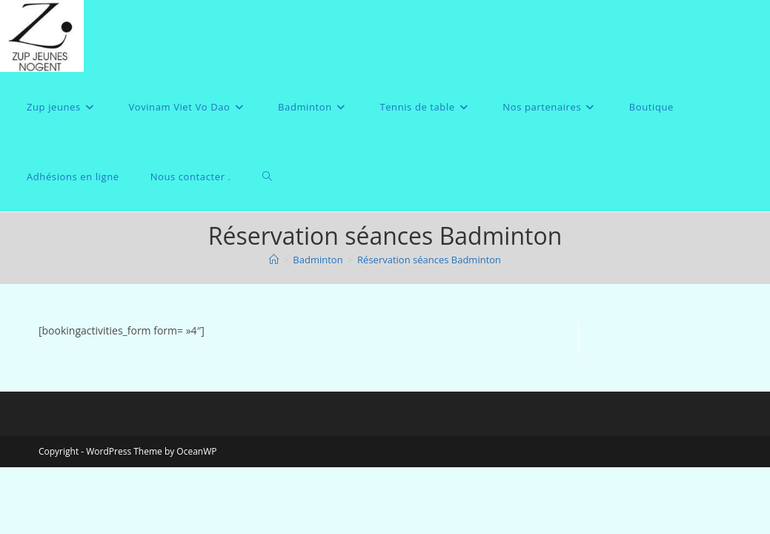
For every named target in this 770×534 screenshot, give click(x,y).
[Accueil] (274, 259)
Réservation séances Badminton (429, 259)
